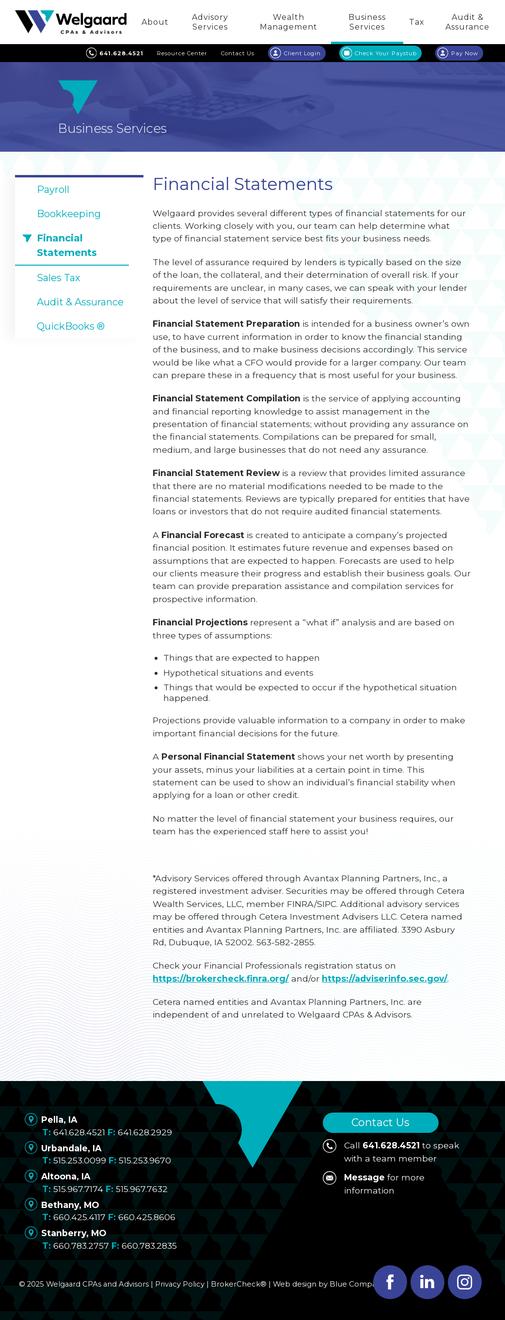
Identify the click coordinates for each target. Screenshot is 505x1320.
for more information (374, 1183)
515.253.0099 (79, 1160)
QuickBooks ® (71, 326)
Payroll (53, 189)
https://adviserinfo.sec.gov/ (384, 978)
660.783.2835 (149, 1245)
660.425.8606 (146, 1217)
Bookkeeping (69, 214)
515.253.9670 (145, 1160)
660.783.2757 (81, 1245)
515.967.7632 (142, 1189)
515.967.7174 (78, 1189)
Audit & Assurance (80, 302)
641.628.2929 (145, 1132)
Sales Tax (58, 278)
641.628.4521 (79, 1132)
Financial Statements (67, 245)
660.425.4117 (79, 1217)
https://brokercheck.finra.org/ (221, 978)
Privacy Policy (180, 1284)
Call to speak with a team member (391, 1151)
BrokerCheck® (239, 1284)
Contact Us (380, 1122)
